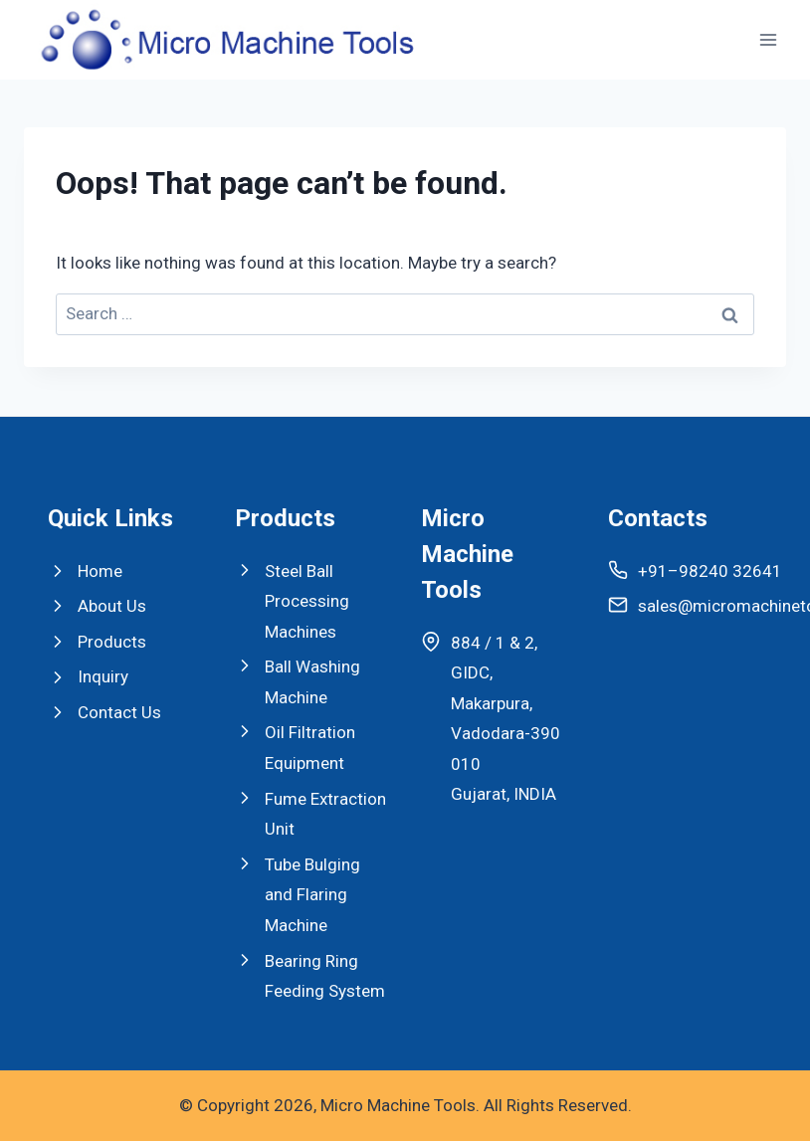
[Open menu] (767, 39)
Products (112, 642)
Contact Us (119, 712)
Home (100, 571)
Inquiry (103, 676)
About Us (112, 606)
